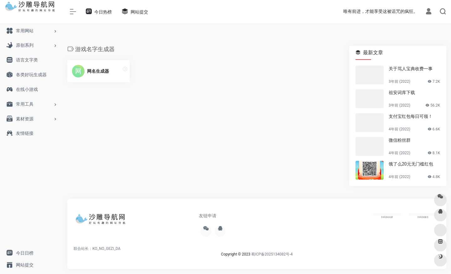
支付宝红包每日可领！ (411, 116)
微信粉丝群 (400, 140)
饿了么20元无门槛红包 (411, 163)
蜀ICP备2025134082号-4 (272, 254)
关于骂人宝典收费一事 (411, 68)
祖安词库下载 (402, 92)
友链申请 (207, 215)
